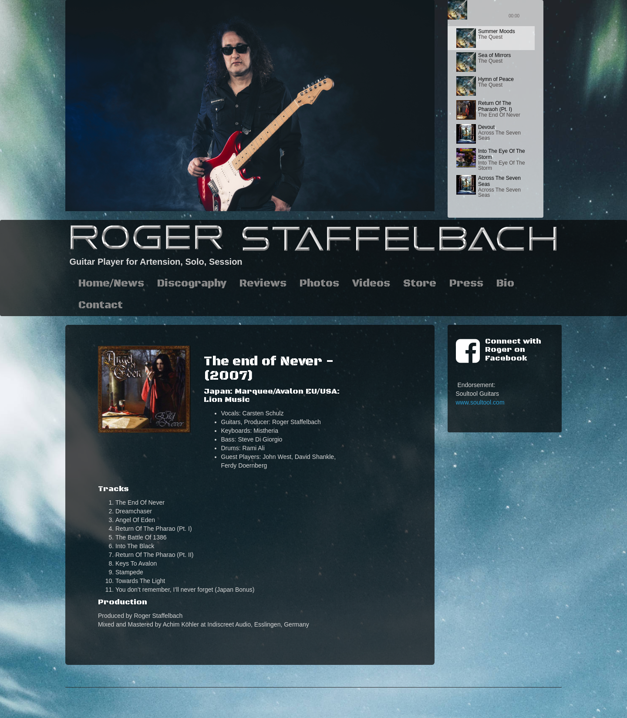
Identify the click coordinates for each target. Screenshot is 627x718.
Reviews (263, 283)
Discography (191, 283)
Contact (100, 305)
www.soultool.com (480, 402)
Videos (371, 283)
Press (466, 283)
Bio (505, 283)
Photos (319, 283)
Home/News (111, 283)
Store (419, 283)
